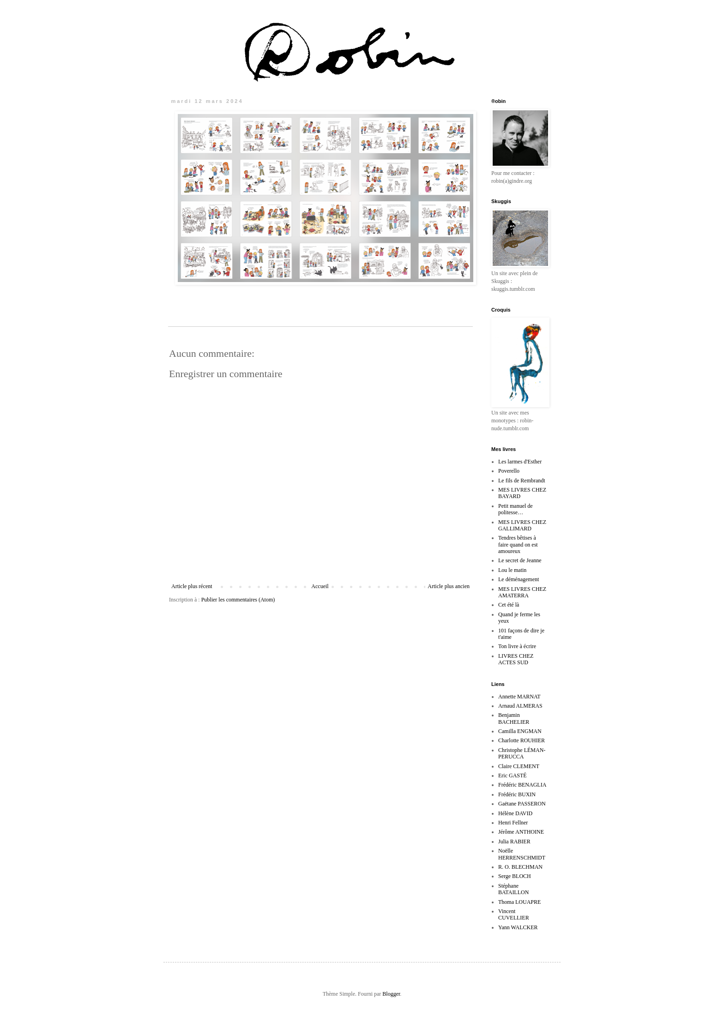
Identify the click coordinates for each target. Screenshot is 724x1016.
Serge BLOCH (514, 876)
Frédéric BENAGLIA (522, 785)
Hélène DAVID (515, 813)
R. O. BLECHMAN (520, 867)
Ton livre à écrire (517, 646)
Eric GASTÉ (512, 775)
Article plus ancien (449, 586)
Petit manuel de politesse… (515, 509)
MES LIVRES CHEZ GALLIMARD (522, 525)
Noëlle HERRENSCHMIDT (521, 854)
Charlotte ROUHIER (521, 740)
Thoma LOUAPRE (519, 902)
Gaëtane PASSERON (522, 803)
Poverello (508, 471)
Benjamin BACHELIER (513, 718)
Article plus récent (191, 586)
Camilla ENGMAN (520, 731)
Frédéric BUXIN (517, 794)
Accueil (319, 586)
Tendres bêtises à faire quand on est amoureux (518, 544)
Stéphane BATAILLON (513, 889)
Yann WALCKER (518, 927)
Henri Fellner (513, 822)
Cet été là (508, 604)
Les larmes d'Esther (520, 461)
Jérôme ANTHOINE (521, 832)
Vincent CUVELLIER (513, 914)
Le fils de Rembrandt (521, 480)
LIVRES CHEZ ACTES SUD (515, 659)
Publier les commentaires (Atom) (238, 599)
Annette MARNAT (519, 696)
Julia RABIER (514, 841)
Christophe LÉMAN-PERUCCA (521, 753)
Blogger (391, 994)
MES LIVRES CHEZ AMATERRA (522, 592)
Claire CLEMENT (518, 766)
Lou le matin (512, 570)
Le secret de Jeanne (520, 560)
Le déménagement (518, 579)
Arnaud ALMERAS (520, 706)
